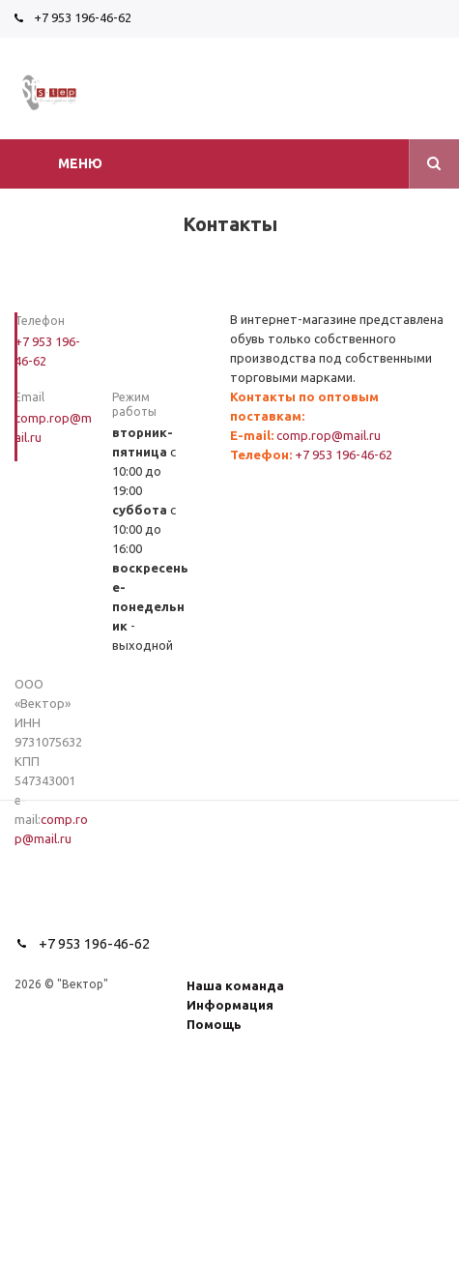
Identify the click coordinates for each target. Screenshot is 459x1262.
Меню (80, 163)
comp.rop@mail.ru (328, 435)
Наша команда (235, 985)
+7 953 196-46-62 (82, 17)
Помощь (214, 1024)
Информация (229, 1005)
